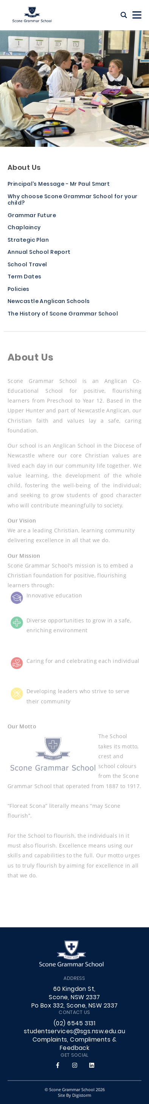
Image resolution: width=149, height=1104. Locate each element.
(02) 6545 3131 (74, 1024)
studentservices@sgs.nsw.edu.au (74, 1032)
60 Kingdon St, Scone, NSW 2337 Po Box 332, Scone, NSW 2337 (74, 997)
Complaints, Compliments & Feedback (74, 1044)
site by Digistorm (74, 1095)
